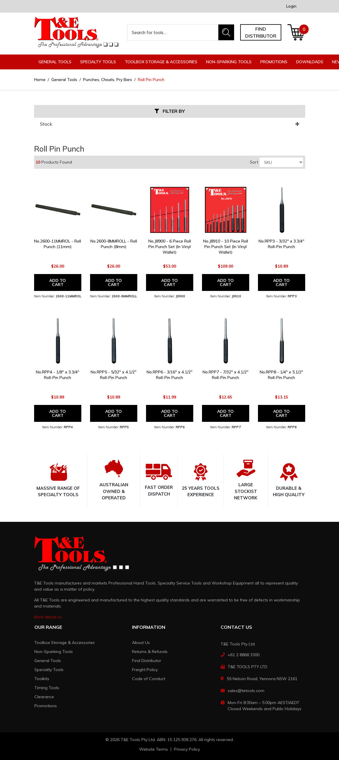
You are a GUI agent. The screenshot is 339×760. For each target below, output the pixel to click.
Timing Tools (46, 687)
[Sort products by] (281, 162)
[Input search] (173, 32)
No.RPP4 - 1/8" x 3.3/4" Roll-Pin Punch (57, 374)
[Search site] (226, 32)
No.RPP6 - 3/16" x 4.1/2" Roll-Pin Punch (169, 374)
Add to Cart (57, 282)
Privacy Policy (187, 749)
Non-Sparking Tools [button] (229, 61)
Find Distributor (146, 660)
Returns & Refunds (150, 651)
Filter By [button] (169, 111)
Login (291, 6)
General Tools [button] (54, 61)
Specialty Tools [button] (98, 61)
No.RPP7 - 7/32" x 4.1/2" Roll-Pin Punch (225, 374)
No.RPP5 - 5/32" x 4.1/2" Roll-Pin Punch (113, 374)
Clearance (44, 696)
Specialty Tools (49, 669)
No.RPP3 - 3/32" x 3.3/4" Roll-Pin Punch (281, 243)
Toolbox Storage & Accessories (64, 642)
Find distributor (260, 32)
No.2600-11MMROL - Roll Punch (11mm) (57, 243)
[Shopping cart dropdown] (296, 32)
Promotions (273, 61)
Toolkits (41, 678)
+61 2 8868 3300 (243, 654)
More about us (48, 616)
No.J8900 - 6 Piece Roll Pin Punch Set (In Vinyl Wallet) (169, 246)
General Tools (47, 660)
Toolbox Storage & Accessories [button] (161, 61)
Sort (254, 162)
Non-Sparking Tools (53, 651)
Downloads (309, 61)
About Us (141, 642)
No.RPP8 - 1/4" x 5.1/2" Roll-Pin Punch (281, 374)
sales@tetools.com (246, 690)
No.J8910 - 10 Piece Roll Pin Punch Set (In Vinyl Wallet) (225, 246)
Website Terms (153, 749)
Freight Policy (145, 669)
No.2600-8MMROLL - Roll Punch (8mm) (113, 243)
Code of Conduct (148, 678)
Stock (169, 124)
